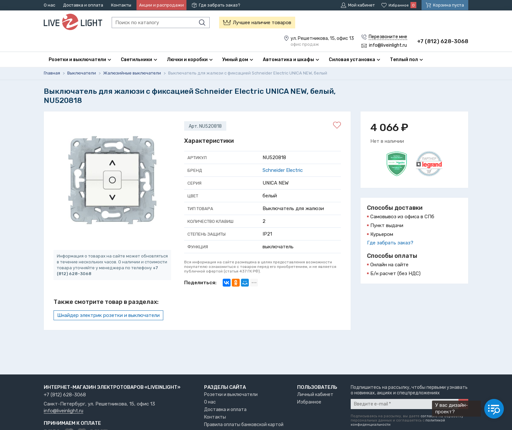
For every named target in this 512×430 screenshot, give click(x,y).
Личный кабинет (315, 394)
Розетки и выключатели (231, 394)
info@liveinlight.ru (63, 411)
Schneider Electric (283, 171)
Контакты (121, 5)
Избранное (309, 402)
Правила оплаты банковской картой (243, 424)
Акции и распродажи (161, 5)
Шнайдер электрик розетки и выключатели (108, 316)
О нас (49, 5)
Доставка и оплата (83, 5)
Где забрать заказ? (219, 5)
